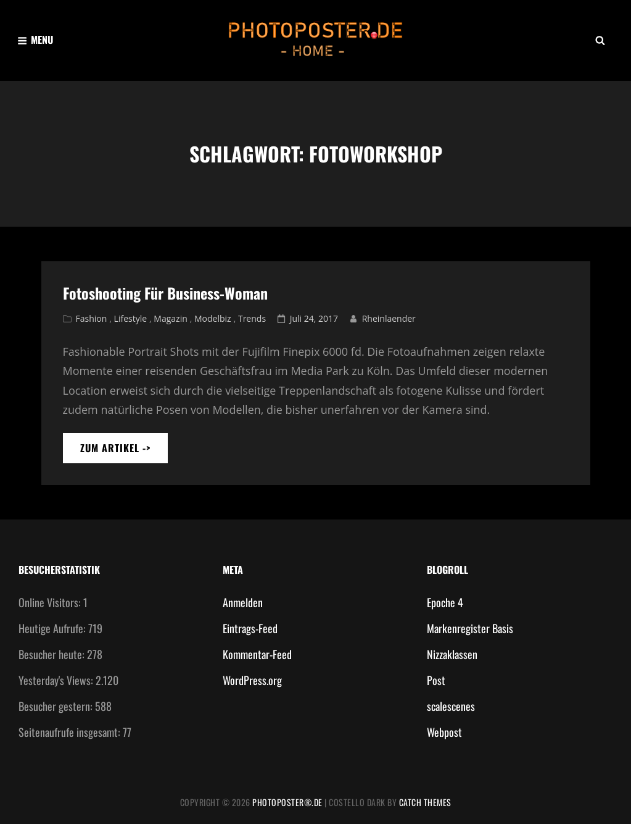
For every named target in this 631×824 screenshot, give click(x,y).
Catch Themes (425, 802)
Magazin (170, 318)
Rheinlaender (389, 318)
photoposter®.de (287, 802)
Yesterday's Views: (57, 680)
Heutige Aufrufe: (53, 628)
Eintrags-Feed (250, 628)
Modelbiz (212, 318)
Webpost (444, 732)
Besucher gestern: (57, 706)
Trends (252, 318)
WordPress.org (252, 680)
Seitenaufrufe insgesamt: (71, 732)
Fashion (91, 318)
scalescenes (451, 706)
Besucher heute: (53, 654)
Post (436, 680)
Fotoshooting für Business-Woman (165, 293)
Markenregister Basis (470, 628)
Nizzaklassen (452, 654)
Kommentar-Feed (257, 654)
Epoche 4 (445, 602)
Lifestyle (130, 318)
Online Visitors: (51, 602)
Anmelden (243, 602)
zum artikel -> (124, 451)
